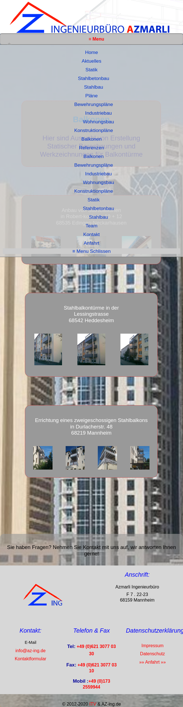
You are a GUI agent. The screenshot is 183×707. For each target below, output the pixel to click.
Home (91, 52)
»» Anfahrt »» (152, 662)
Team (91, 225)
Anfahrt (91, 243)
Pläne (91, 95)
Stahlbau (93, 87)
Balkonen (91, 139)
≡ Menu (96, 39)
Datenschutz (152, 653)
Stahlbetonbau (93, 78)
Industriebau (98, 113)
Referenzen (91, 147)
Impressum (152, 645)
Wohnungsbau (98, 121)
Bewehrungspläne (93, 104)
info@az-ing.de (30, 650)
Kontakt (91, 234)
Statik (91, 69)
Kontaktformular (30, 658)
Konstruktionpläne (93, 130)
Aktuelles (91, 61)
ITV (92, 704)
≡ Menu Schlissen (91, 251)
